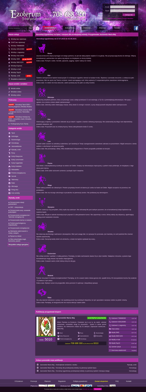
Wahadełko (13, 170)
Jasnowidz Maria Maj (66, 318)
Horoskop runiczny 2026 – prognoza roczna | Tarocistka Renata (20, 112)
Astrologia (13, 136)
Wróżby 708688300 (16, 46)
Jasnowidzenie (15, 146)
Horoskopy (13, 143)
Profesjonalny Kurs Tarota (18, 124)
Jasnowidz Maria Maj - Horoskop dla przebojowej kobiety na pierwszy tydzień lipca (68, 368)
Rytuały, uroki (20, 76)
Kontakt (128, 381)
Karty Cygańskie (15, 163)
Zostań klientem (127, 18)
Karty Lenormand (15, 160)
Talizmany (13, 180)
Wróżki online (14, 89)
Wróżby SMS (20, 59)
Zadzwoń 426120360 (122, 322)
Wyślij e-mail (122, 340)
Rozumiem (97, 389)
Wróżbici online (14, 92)
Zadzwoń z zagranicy (122, 325)
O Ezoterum (19, 381)
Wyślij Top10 (122, 343)
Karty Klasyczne (15, 156)
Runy (11, 153)
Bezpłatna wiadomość (17, 79)
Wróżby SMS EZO (20, 62)
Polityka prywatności (80, 381)
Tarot (11, 133)
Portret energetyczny (17, 173)
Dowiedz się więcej (88, 389)
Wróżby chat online (16, 56)
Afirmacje (13, 186)
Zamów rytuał (122, 347)
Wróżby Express (15, 66)
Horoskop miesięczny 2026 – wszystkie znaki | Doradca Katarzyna (19, 119)
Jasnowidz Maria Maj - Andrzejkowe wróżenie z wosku (58, 365)
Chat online (122, 329)
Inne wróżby (14, 193)
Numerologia (14, 140)
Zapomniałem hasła (114, 18)
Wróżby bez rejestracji (17, 39)
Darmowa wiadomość (122, 350)
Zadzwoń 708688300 (122, 318)
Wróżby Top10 (14, 73)
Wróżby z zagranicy (16, 52)
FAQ (117, 381)
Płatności (47, 381)
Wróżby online (14, 95)
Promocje (33, 381)
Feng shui (13, 190)
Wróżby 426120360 (20, 49)
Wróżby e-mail (14, 69)
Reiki (11, 183)
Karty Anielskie (15, 166)
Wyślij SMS (122, 332)
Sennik (12, 176)
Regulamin (62, 381)
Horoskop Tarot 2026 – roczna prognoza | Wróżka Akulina (20, 106)
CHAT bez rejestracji (16, 42)
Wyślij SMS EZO (122, 336)
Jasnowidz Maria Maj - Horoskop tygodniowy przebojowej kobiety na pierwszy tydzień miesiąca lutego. (75, 371)
